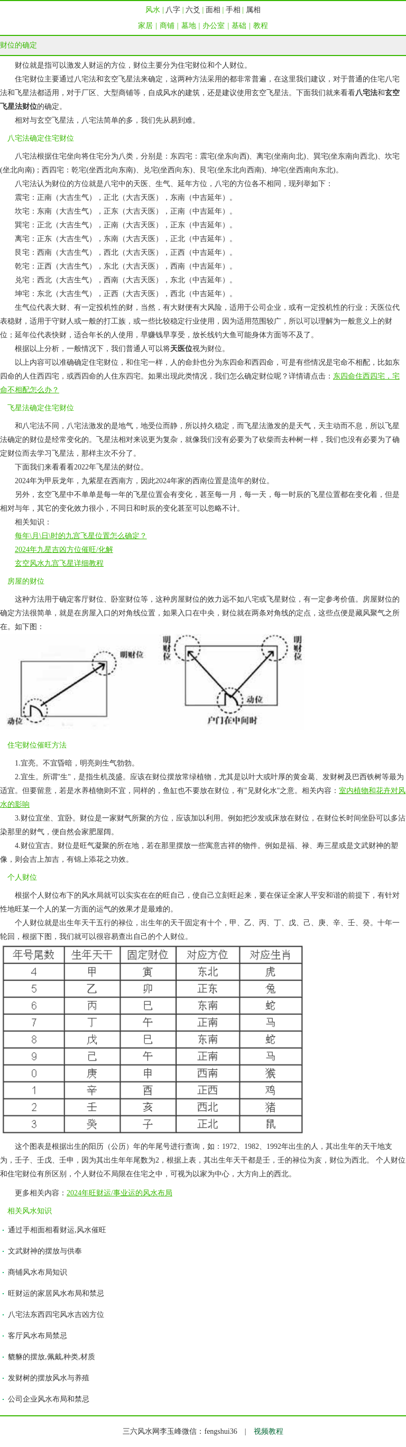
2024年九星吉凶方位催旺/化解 (64, 550)
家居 (145, 26)
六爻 (193, 10)
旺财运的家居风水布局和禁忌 (56, 1293)
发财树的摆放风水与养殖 (48, 1378)
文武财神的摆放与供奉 (45, 1251)
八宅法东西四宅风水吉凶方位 (56, 1315)
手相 (233, 10)
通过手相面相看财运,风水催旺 (57, 1230)
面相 (213, 10)
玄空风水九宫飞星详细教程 (59, 563)
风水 (152, 10)
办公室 (213, 26)
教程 (260, 26)
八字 (172, 10)
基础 (239, 26)
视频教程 (268, 1431)
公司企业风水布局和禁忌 (48, 1399)
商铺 (167, 26)
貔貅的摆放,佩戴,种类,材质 (51, 1357)
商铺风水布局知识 (37, 1272)
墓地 (188, 26)
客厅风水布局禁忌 (37, 1336)
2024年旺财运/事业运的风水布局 (119, 1193)
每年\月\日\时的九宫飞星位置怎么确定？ (81, 536)
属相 (253, 10)
